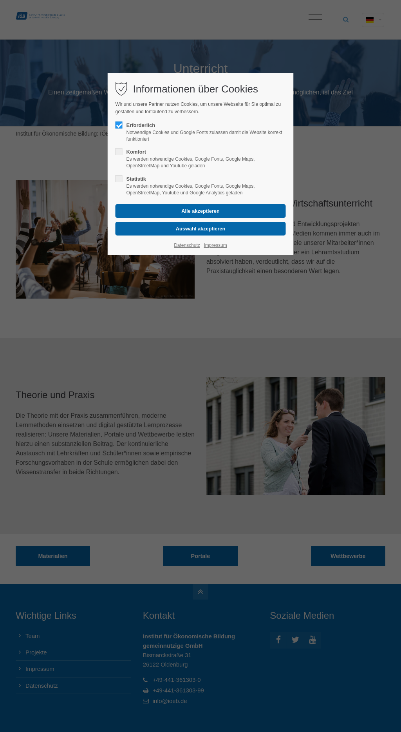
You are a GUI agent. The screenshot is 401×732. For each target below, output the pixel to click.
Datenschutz (187, 245)
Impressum (215, 245)
